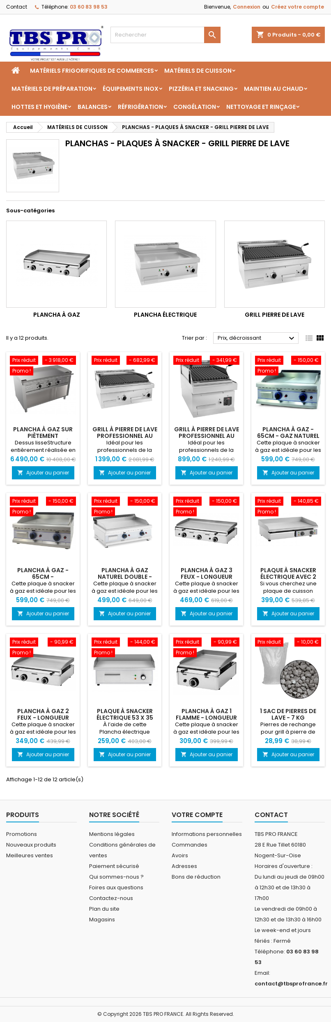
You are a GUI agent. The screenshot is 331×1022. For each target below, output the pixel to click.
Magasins (102, 919)
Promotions (21, 834)
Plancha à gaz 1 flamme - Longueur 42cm (206, 717)
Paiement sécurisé (114, 866)
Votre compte (197, 814)
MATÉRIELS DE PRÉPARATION (51, 89)
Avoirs (180, 855)
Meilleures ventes (29, 855)
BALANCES (93, 107)
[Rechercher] (165, 35)
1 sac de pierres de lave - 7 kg (288, 714)
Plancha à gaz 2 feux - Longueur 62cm (43, 717)
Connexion (246, 6)
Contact (16, 6)
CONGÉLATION (194, 107)
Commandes (189, 845)
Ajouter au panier (43, 472)
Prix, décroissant (257, 338)
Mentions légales (112, 834)
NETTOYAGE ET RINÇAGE (261, 107)
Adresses (184, 866)
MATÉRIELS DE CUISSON (198, 71)
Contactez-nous (111, 898)
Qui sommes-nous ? (116, 877)
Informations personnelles (207, 834)
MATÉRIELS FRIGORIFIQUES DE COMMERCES (92, 71)
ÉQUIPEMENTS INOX (131, 89)
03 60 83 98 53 (89, 6)
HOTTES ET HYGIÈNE (39, 107)
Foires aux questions (116, 887)
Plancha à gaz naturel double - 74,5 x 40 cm (125, 576)
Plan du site (104, 909)
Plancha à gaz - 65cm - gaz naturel (288, 432)
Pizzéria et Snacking (201, 89)
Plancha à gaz (56, 315)
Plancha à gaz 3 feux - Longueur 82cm (206, 576)
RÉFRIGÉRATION (140, 107)
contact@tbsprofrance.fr (291, 983)
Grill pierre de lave (274, 315)
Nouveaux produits (31, 845)
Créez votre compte (297, 6)
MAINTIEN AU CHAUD (273, 89)
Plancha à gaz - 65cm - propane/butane (43, 576)
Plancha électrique (165, 315)
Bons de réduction (196, 877)
